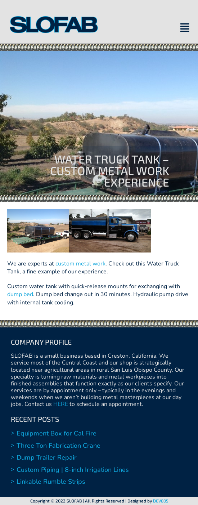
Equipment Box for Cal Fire (56, 433)
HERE (60, 404)
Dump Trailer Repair (47, 457)
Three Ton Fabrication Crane (58, 445)
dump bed (20, 294)
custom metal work (80, 264)
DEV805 (160, 500)
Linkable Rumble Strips (51, 481)
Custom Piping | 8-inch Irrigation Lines (73, 469)
